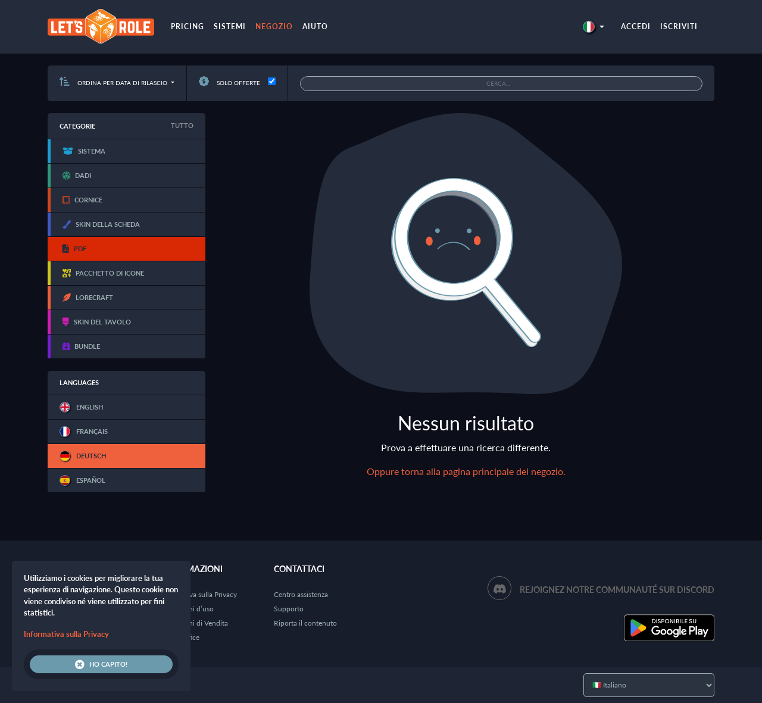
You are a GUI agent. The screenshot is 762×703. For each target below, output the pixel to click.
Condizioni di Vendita (194, 622)
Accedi (636, 26)
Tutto (182, 125)
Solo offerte (229, 82)
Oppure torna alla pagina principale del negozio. (466, 471)
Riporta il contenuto (305, 622)
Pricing (187, 26)
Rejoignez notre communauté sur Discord (617, 590)
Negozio (274, 26)
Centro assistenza (301, 594)
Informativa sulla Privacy (199, 594)
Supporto (289, 608)
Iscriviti (679, 26)
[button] (593, 26)
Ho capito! (101, 664)
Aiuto (315, 26)
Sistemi (230, 26)
